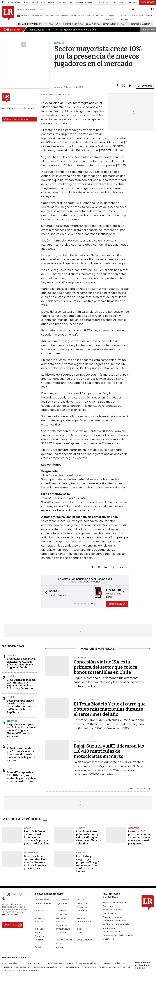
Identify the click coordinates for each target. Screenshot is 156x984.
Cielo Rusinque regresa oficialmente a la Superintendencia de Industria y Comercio (21, 684)
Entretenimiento (32, 852)
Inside (80, 928)
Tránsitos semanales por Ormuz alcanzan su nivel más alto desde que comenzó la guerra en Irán (21, 754)
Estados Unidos (110, 24)
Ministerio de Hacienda (139, 24)
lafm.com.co (124, 966)
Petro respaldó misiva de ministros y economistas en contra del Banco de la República (21, 706)
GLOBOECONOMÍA (69, 16)
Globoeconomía (85, 921)
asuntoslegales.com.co (13, 963)
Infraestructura (63, 928)
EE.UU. (9, 768)
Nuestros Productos (112, 909)
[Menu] (18, 16)
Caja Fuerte (61, 903)
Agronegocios (42, 899)
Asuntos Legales (43, 903)
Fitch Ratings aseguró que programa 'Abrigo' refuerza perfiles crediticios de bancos (87, 863)
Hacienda (11, 655)
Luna (58, 24)
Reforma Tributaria (73, 24)
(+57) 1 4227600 (10, 914)
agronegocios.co (36, 963)
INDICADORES (138, 16)
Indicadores (40, 928)
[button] (45, 593)
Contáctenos (109, 913)
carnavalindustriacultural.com (48, 966)
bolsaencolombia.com (114, 963)
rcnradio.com (89, 966)
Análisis (80, 899)
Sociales (39, 946)
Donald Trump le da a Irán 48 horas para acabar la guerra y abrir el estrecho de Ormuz (21, 776)
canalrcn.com (73, 966)
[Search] (133, 9)
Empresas (39, 917)
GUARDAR (145, 86)
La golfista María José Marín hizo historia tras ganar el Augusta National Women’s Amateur (21, 730)
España (27, 828)
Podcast (39, 939)
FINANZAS (26, 16)
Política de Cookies (112, 931)
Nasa (50, 24)
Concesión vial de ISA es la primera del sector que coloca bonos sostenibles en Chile (105, 667)
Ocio (79, 932)
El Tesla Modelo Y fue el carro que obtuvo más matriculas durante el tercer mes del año (110, 709)
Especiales (61, 917)
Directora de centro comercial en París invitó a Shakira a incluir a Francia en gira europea (36, 861)
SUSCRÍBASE (147, 2)
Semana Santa (93, 24)
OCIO (57, 16)
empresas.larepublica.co (60, 963)
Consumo (39, 910)
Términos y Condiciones (114, 920)
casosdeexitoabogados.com (16, 966)
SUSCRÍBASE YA (117, 603)
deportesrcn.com (28, 970)
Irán (123, 24)
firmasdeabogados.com (88, 963)
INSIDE (149, 16)
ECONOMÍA (37, 16)
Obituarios (61, 932)
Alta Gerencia (62, 899)
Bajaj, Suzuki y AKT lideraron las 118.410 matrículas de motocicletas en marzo (109, 751)
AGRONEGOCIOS (86, 16)
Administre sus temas (16, 119)
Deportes (12, 721)
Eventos (81, 917)
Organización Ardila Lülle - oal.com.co (142, 965)
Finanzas (80, 852)
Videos (59, 946)
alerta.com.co (9, 970)
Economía (82, 910)
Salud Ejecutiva (84, 939)
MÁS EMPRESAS (138, 788)
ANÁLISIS (100, 16)
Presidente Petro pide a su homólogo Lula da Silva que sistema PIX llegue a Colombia (21, 663)
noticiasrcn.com (107, 966)
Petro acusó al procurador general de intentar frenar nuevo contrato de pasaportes (140, 837)
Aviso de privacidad (112, 916)
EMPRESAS (48, 16)
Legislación (134, 828)
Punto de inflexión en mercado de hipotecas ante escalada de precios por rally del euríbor (36, 837)
